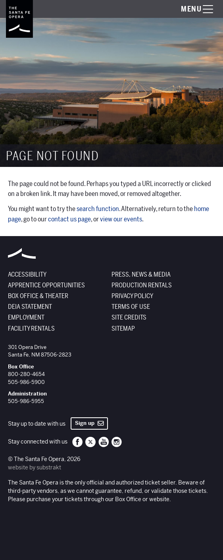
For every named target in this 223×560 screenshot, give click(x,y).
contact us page (69, 219)
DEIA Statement (30, 306)
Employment (26, 317)
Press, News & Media (141, 274)
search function (98, 208)
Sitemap (123, 328)
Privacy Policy (132, 296)
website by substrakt (34, 467)
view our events (121, 219)
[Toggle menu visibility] (189, 9)
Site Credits (129, 317)
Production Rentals (142, 285)
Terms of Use (131, 306)
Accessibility (27, 274)
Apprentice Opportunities (46, 285)
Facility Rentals (31, 328)
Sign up (89, 423)
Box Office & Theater (38, 296)
